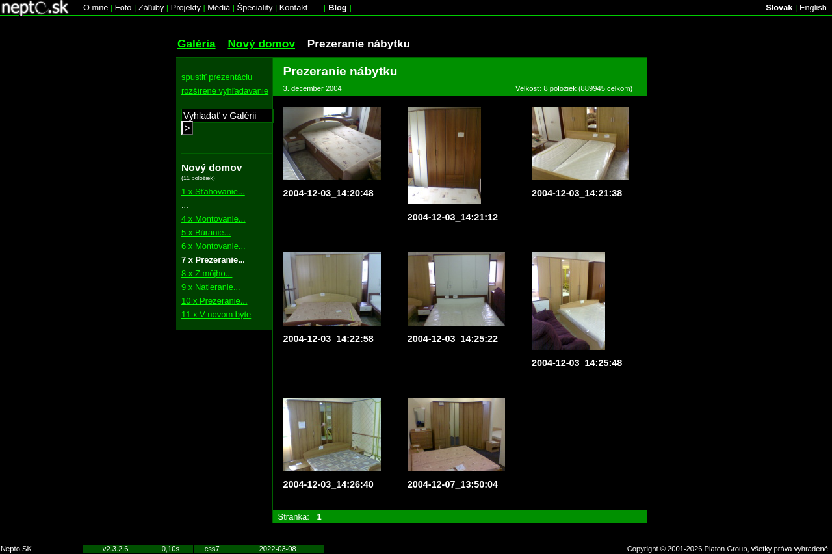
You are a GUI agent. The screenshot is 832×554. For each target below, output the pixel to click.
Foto (123, 7)
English (813, 7)
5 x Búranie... (206, 232)
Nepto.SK (16, 549)
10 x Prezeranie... (214, 301)
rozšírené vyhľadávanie (224, 91)
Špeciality (255, 7)
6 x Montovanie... (213, 246)
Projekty (186, 7)
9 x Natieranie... (210, 287)
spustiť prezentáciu (216, 77)
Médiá (218, 7)
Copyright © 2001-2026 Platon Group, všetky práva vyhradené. (728, 549)
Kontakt (293, 7)
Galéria (196, 43)
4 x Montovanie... (213, 219)
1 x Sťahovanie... (213, 191)
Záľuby (151, 7)
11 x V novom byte (216, 314)
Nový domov (261, 43)
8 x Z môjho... (206, 273)
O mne (95, 7)
